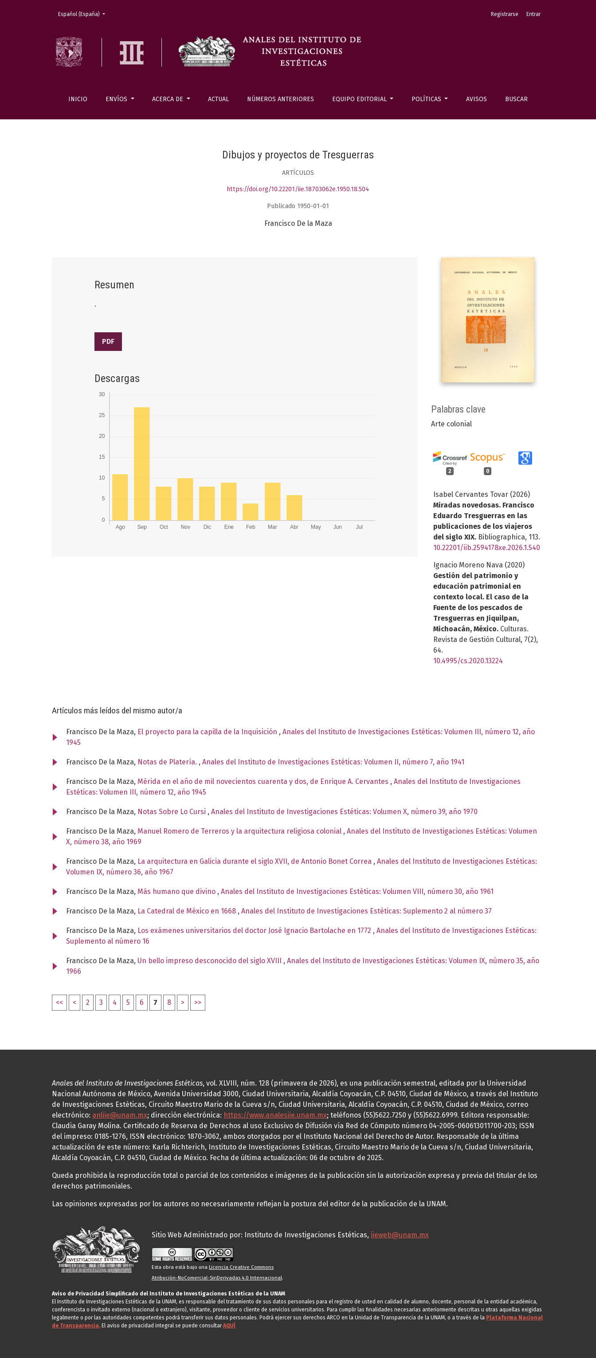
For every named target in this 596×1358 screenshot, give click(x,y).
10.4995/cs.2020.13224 (468, 661)
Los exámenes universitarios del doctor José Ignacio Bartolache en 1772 (255, 930)
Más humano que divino (177, 891)
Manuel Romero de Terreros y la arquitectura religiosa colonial (240, 831)
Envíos (117, 99)
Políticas (427, 99)
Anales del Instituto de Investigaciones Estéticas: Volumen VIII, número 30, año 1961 (357, 891)
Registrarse (504, 14)
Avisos (476, 99)
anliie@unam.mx (119, 1115)
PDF (108, 341)
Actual (218, 99)
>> (197, 1002)
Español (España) (84, 13)
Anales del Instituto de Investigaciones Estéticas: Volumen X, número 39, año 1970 (344, 811)
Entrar (533, 14)
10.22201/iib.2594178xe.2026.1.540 (486, 547)
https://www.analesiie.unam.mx (275, 1115)
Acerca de (168, 99)
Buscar (516, 99)
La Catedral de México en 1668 (187, 911)
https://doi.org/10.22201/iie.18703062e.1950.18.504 (298, 189)
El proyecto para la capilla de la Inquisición (208, 732)
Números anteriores (280, 99)
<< (59, 1002)
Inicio (77, 99)
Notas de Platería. (168, 762)
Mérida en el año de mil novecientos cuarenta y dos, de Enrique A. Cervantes (263, 781)
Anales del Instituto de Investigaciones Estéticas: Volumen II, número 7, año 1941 (333, 762)
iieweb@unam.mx (400, 1235)
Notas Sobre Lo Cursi (172, 811)
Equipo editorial (360, 99)
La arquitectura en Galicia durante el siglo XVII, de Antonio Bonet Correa (255, 861)
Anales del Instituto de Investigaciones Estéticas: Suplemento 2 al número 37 (366, 911)
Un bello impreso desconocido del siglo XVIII (210, 961)
